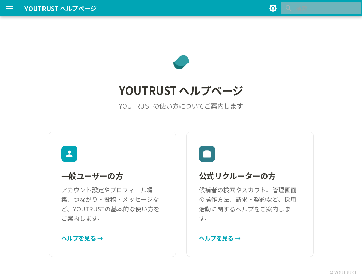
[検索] (321, 8)
